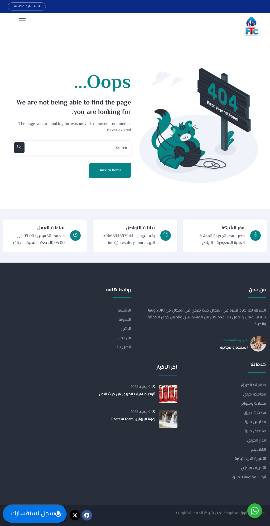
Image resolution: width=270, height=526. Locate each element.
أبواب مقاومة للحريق (249, 477)
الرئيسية (124, 310)
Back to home (110, 170)
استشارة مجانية (27, 6)
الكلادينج (258, 450)
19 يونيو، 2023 (143, 387)
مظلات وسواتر (253, 403)
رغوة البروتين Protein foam (133, 419)
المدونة (125, 320)
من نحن (124, 338)
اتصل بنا (124, 347)
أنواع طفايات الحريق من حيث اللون (127, 394)
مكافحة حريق (254, 394)
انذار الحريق (256, 440)
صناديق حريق (254, 431)
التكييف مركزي (253, 468)
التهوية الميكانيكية (250, 459)
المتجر (126, 329)
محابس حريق (254, 422)
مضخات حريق (255, 413)
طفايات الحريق (253, 385)
